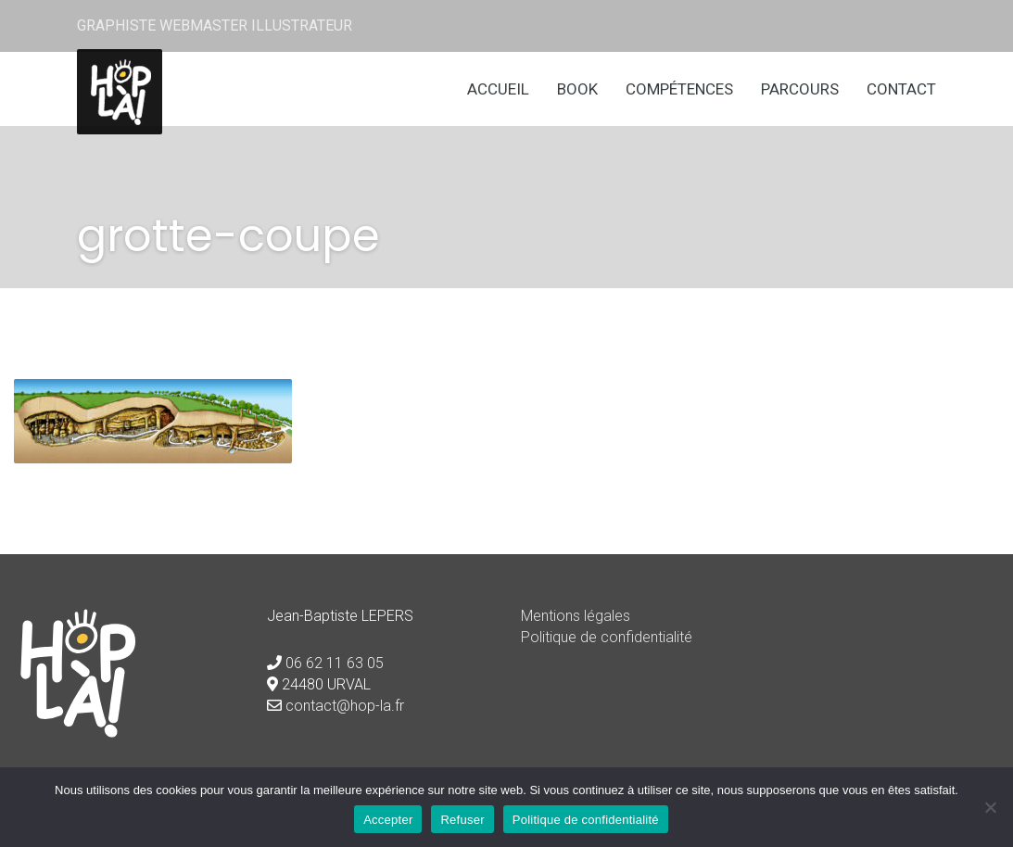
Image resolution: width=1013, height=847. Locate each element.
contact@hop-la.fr (344, 705)
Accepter (387, 820)
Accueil (498, 89)
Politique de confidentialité (606, 637)
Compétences (679, 89)
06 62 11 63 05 (334, 663)
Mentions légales (575, 616)
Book (577, 89)
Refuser (462, 820)
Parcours (800, 89)
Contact (901, 89)
